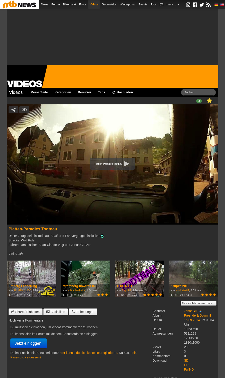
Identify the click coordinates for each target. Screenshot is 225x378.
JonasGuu (191, 311)
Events (142, 4)
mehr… (172, 4)
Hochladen (122, 92)
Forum (56, 4)
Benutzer (84, 92)
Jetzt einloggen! (29, 343)
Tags (101, 92)
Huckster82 (182, 290)
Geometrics (109, 4)
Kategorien (63, 92)
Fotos (83, 4)
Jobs (154, 4)
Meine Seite (39, 92)
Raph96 (126, 290)
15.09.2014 (192, 320)
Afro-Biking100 (22, 290)
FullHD (189, 369)
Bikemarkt (69, 4)
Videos (94, 4)
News (44, 4)
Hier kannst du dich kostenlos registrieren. (88, 353)
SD (186, 360)
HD (186, 365)
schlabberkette (76, 290)
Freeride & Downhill (198, 315)
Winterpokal (127, 4)
